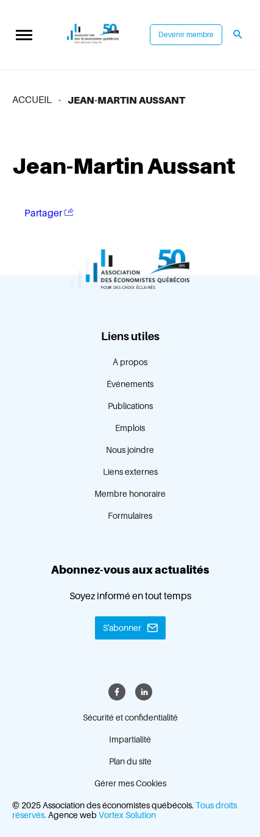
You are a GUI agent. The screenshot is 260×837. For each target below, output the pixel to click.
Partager (49, 213)
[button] (24, 35)
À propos (130, 362)
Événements (130, 384)
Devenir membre (186, 34)
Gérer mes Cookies (130, 783)
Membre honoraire (130, 494)
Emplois (130, 428)
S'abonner (122, 628)
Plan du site (130, 761)
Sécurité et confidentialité (130, 717)
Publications (130, 406)
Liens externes (130, 472)
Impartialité (130, 739)
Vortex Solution (127, 815)
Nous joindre (130, 450)
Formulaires (130, 516)
